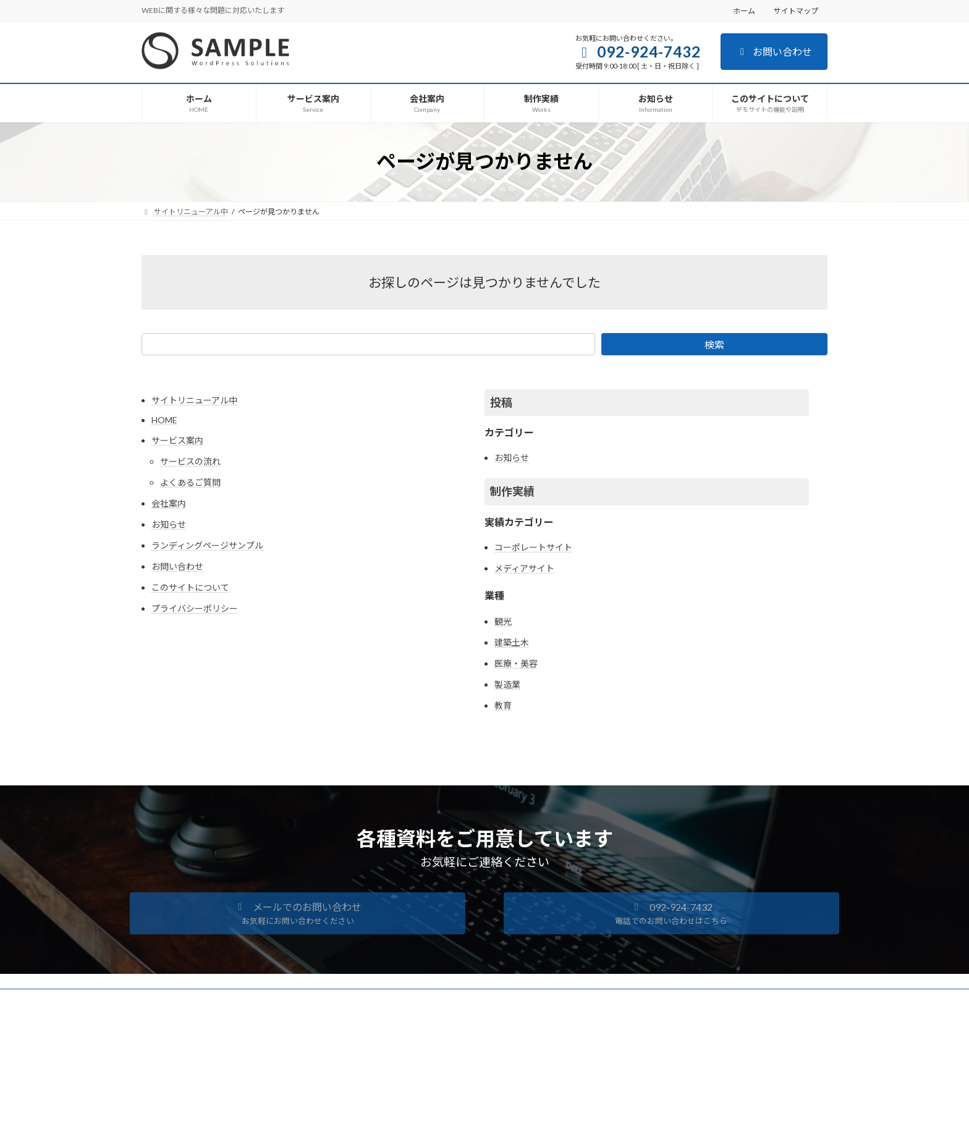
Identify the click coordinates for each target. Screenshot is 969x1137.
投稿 (501, 402)
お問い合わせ (774, 51)
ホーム (744, 10)
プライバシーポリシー (194, 608)
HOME (164, 420)
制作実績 (512, 491)
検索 (714, 344)
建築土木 (511, 642)
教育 (503, 705)
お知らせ (168, 524)
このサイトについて (190, 587)
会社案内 (168, 503)
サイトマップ (796, 10)
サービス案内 (177, 440)
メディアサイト (524, 568)
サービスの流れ (190, 461)
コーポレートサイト (533, 547)
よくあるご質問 (190, 482)
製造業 (507, 684)
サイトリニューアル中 (194, 400)
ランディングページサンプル (207, 545)
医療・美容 (516, 663)
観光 (503, 621)
